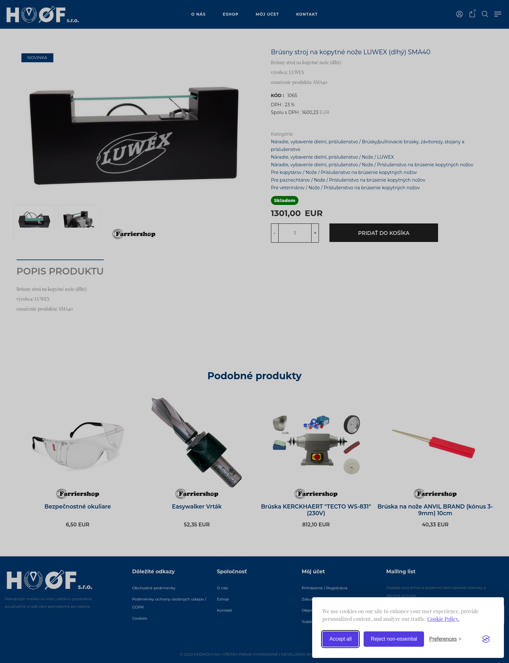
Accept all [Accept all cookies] (340, 639)
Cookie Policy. (443, 618)
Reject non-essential (394, 639)
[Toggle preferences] (445, 639)
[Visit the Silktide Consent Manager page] (486, 639)
